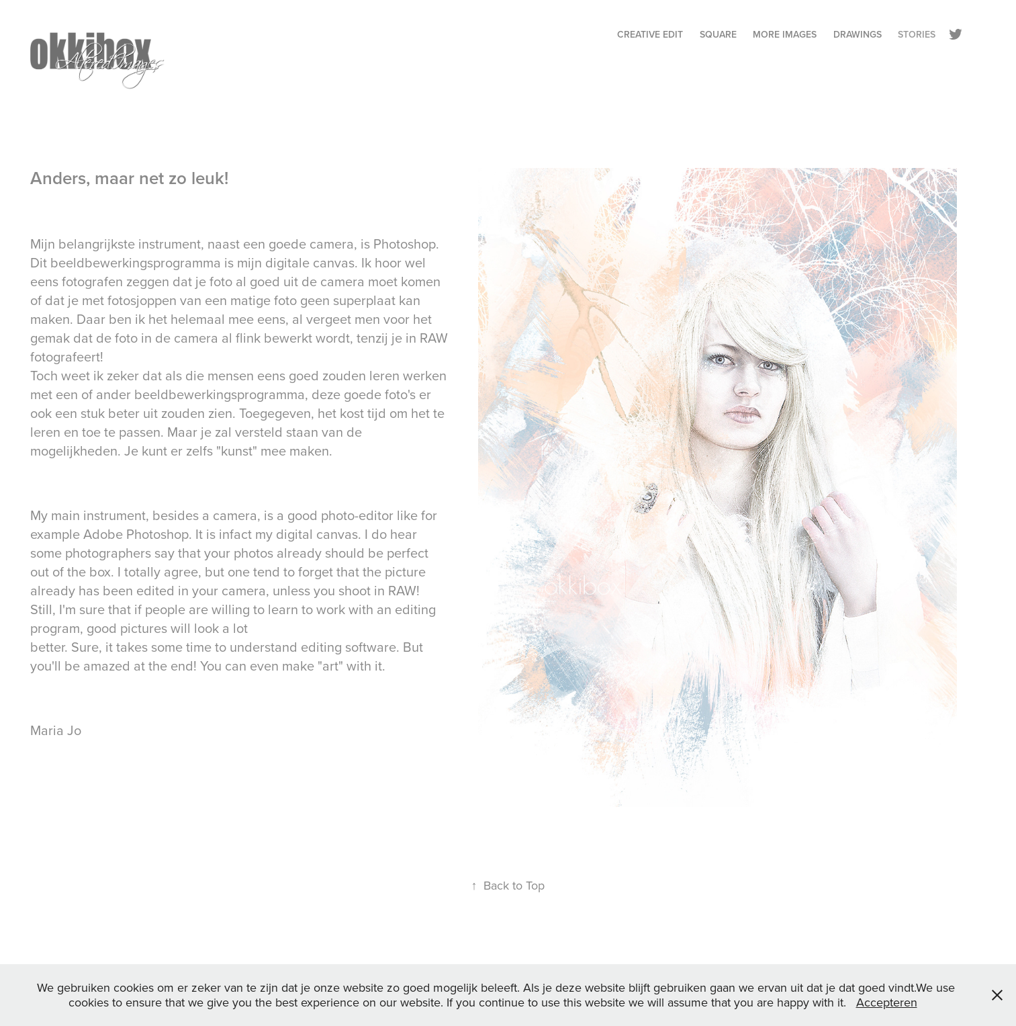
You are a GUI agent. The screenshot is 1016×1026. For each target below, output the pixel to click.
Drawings (857, 34)
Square (718, 34)
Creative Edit (650, 34)
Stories (916, 34)
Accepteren (886, 1002)
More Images (785, 34)
